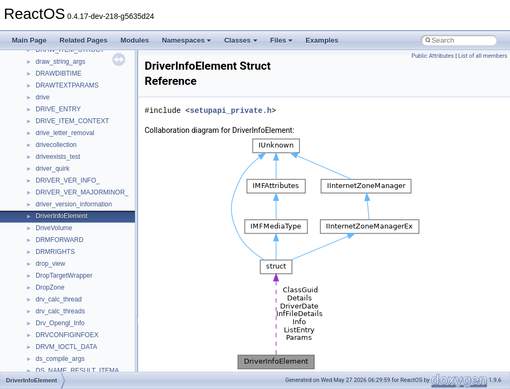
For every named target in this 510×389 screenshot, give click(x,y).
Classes (240, 40)
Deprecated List (41, 207)
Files (281, 40)
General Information (47, 183)
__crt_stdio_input (60, 266)
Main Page (29, 40)
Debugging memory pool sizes (61, 88)
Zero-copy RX (38, 112)
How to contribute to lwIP (54, 52)
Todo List (31, 195)
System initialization (46, 124)
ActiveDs (48, 314)
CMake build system (47, 64)
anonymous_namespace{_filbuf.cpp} (88, 326)
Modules (134, 40)
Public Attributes (432, 55)
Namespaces (187, 40)
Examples (321, 40)
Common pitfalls (41, 76)
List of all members (482, 55)
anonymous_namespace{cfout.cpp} (86, 349)
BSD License (37, 171)
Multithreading (38, 135)
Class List (41, 254)
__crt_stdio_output (62, 278)
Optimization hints (44, 147)
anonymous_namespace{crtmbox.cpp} (91, 361)
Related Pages (83, 40)
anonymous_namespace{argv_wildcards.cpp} (101, 337)
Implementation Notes (49, 159)
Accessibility (53, 302)
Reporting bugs (40, 100)
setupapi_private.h (230, 110)
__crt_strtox (53, 290)
